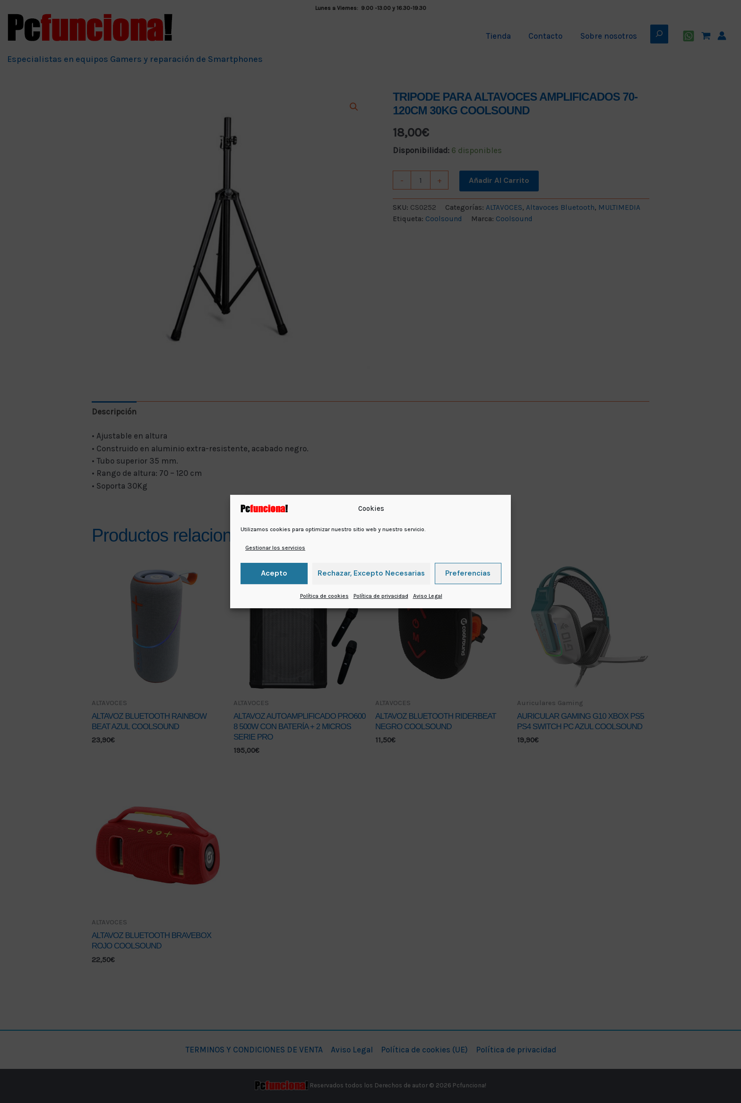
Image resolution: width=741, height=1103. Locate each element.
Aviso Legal (427, 596)
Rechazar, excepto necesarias (371, 573)
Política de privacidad (380, 596)
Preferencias (468, 573)
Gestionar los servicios (275, 547)
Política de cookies (324, 596)
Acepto (274, 573)
